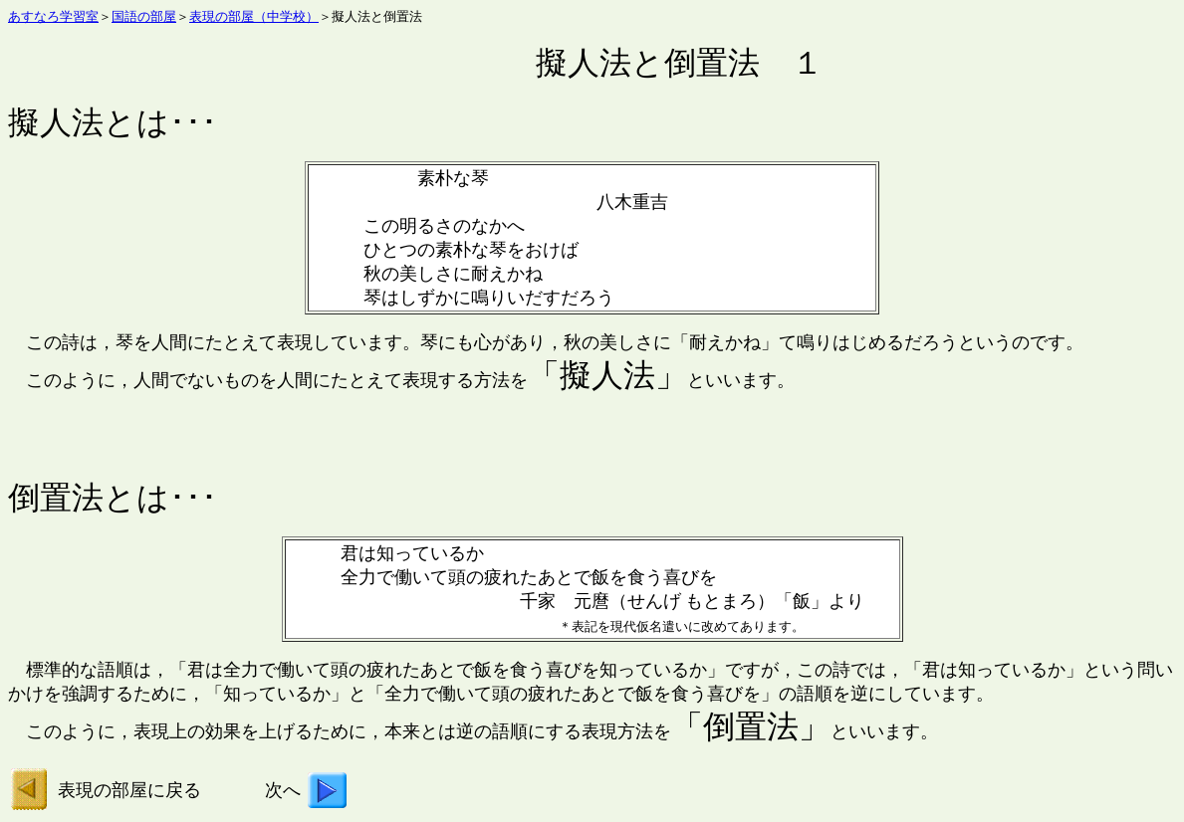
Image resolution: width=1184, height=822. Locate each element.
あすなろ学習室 (53, 16)
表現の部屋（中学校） (254, 16)
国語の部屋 (144, 16)
